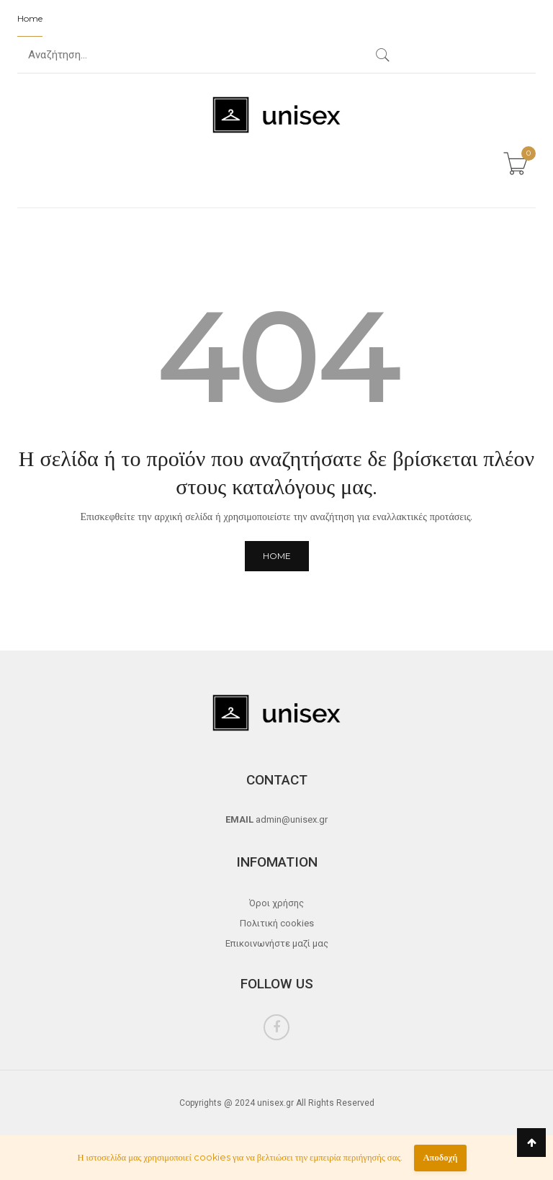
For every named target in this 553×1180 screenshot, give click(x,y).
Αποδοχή (440, 1157)
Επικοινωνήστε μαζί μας (276, 943)
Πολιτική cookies (277, 923)
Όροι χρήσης (276, 903)
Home (29, 18)
